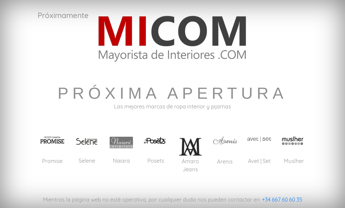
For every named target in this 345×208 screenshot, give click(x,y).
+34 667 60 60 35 (282, 199)
